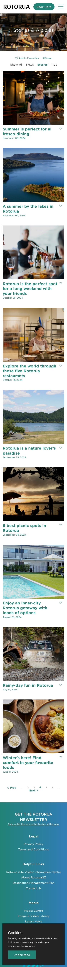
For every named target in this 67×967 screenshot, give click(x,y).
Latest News (33, 921)
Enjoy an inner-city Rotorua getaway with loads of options (25, 608)
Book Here (43, 6)
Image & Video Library (33, 916)
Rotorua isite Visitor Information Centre (33, 872)
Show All (16, 64)
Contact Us (33, 888)
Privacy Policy (33, 844)
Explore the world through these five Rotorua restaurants (29, 371)
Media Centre (33, 910)
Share (47, 58)
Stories (42, 64)
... (22, 787)
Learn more (28, 945)
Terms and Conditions (33, 849)
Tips (54, 64)
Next (33, 790)
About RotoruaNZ (33, 877)
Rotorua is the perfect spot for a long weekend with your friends (30, 288)
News (30, 64)
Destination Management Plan (33, 882)
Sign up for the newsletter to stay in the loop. (33, 824)
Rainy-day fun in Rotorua (28, 685)
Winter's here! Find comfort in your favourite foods (28, 762)
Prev (11, 787)
